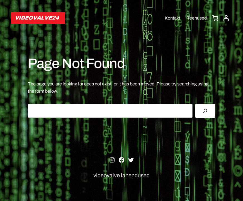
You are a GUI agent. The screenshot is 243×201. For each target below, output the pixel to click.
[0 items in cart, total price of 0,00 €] (215, 18)
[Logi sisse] (226, 18)
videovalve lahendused (121, 175)
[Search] (205, 111)
